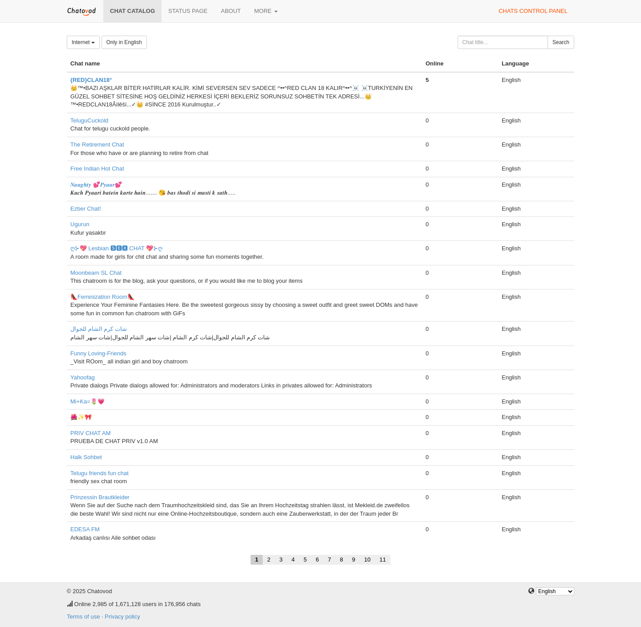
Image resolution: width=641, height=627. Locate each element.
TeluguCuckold (89, 120)
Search (560, 42)
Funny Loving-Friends (98, 353)
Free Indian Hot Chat (97, 168)
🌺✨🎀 (81, 417)
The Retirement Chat (97, 144)
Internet (83, 42)
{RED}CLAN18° (91, 80)
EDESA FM (85, 529)
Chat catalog (132, 11)
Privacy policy (122, 616)
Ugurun (79, 224)
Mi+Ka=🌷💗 (87, 401)
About (231, 11)
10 (367, 559)
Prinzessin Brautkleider (100, 497)
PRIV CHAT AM (90, 433)
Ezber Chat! (85, 208)
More (266, 11)
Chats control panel (533, 11)
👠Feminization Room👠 (102, 296)
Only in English (124, 42)
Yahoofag (82, 377)
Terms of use (83, 616)
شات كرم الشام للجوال (98, 329)
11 (383, 559)
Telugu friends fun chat (99, 473)
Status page (187, 11)
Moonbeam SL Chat (96, 272)
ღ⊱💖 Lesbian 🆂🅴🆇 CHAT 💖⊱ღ (116, 248)
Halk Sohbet (86, 457)
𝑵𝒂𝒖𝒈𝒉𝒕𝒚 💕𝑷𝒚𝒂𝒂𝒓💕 (96, 184)
